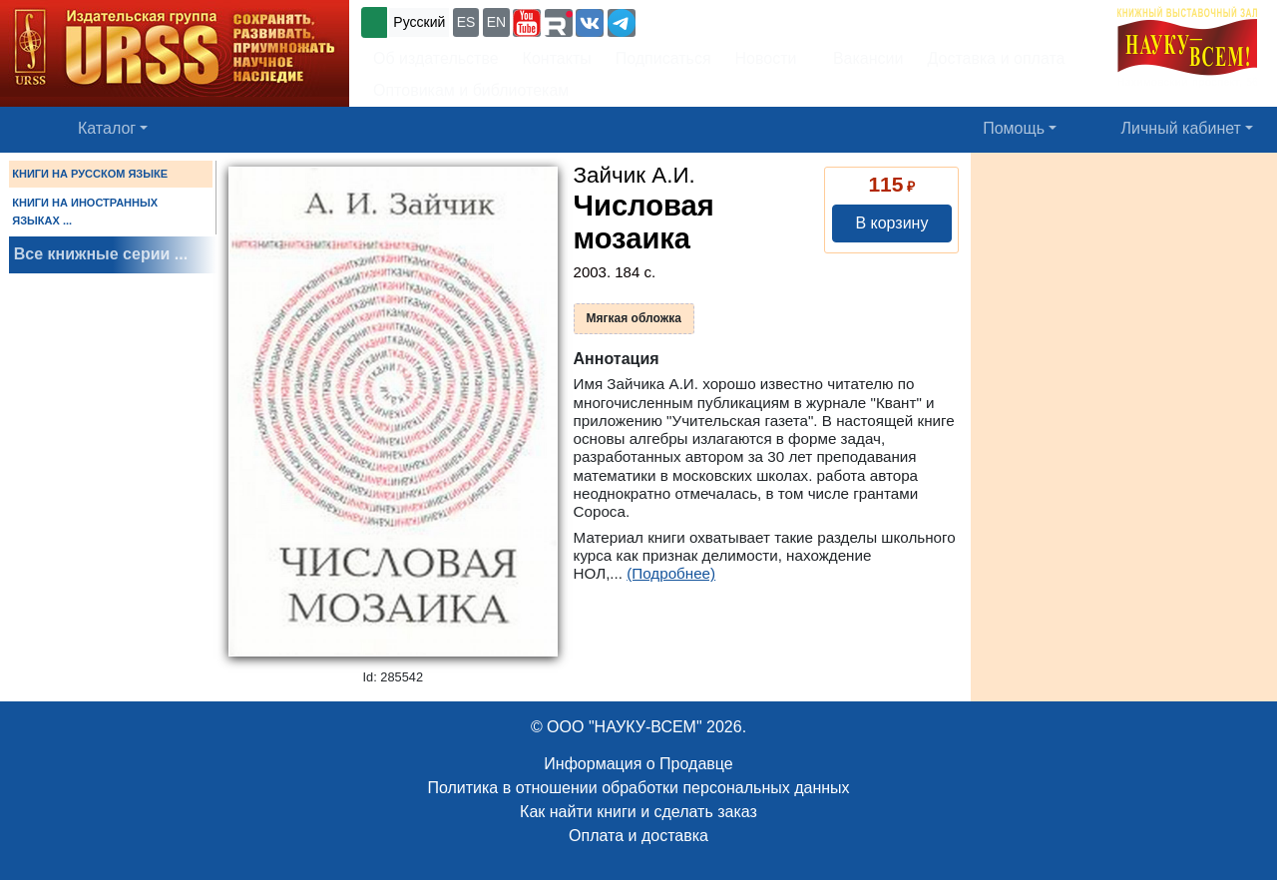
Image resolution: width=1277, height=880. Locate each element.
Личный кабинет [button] (1181, 128)
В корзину (891, 223)
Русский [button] (419, 22)
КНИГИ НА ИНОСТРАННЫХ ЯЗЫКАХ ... (85, 211)
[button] (527, 23)
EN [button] (496, 22)
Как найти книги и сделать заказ (638, 811)
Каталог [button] (107, 128)
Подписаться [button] (663, 58)
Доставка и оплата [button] (995, 58)
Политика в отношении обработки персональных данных (638, 787)
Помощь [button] (1014, 128)
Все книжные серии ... (101, 253)
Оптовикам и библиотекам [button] (471, 90)
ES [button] (466, 22)
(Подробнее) (671, 573)
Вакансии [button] (863, 58)
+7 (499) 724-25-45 (712, 20)
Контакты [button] (557, 58)
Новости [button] (766, 58)
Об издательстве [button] (436, 58)
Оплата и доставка (638, 835)
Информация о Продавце (638, 763)
